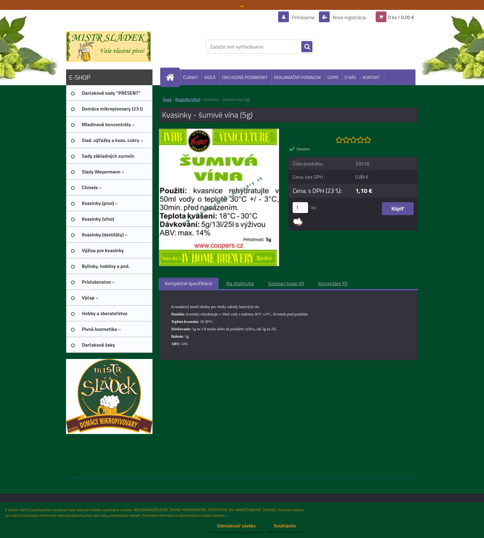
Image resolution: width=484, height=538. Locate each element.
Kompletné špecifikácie (188, 283)
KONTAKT (371, 77)
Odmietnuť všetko (236, 525)
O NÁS (350, 77)
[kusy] (300, 207)
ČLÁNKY (190, 77)
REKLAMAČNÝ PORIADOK (297, 77)
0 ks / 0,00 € (401, 17)
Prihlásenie (303, 17)
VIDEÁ (210, 77)
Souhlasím (284, 525)
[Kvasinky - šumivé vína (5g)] (219, 131)
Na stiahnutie (240, 283)
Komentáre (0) (332, 283)
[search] (306, 47)
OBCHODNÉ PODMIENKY (245, 77)
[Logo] (108, 46)
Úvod (167, 99)
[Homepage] (172, 77)
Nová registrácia (349, 17)
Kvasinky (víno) (187, 99)
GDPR (333, 77)
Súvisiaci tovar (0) (286, 283)
